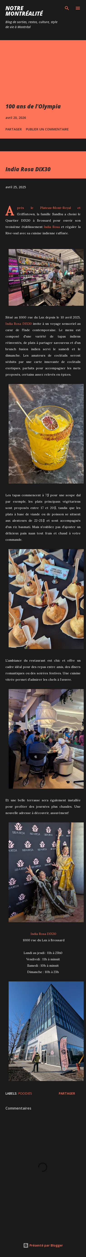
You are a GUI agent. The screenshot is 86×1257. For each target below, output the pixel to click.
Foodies (25, 1093)
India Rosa (52, 227)
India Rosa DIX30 (18, 324)
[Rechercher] (67, 8)
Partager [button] (13, 129)
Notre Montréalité (24, 10)
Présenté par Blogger (43, 1245)
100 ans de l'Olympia (33, 106)
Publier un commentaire (47, 129)
